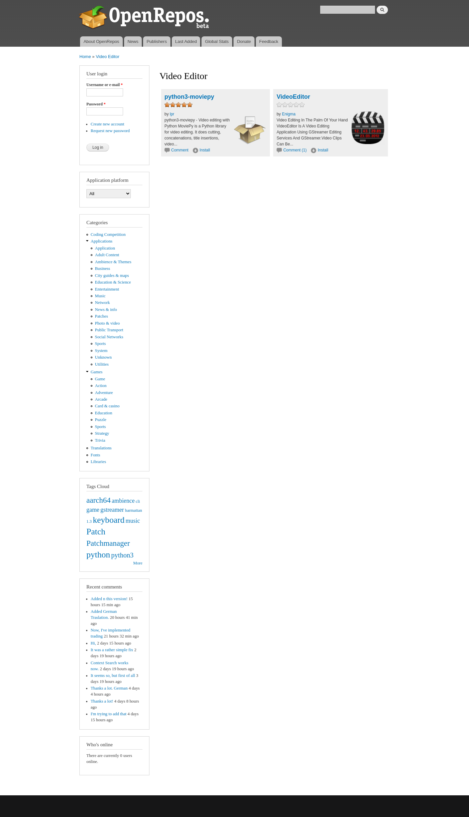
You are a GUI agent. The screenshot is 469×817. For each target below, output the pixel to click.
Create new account (107, 124)
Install (204, 150)
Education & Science (113, 282)
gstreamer (112, 509)
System (101, 350)
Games (97, 372)
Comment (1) (295, 150)
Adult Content (107, 255)
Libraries (98, 461)
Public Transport (109, 330)
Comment (180, 150)
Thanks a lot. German (109, 688)
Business (102, 268)
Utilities (102, 364)
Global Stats (217, 41)
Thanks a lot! (102, 701)
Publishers (156, 41)
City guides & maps (112, 275)
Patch (95, 531)
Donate (244, 41)
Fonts (95, 455)
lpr (172, 114)
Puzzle (100, 419)
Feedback (268, 41)
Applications (101, 241)
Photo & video (107, 323)
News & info (106, 309)
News (132, 41)
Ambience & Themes (113, 262)
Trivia (100, 440)
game (92, 509)
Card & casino (107, 406)
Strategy (102, 433)
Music (100, 296)
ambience (123, 500)
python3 (122, 555)
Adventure (104, 392)
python (98, 554)
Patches (101, 316)
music (133, 520)
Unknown (103, 357)
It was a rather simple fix (112, 650)
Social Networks (109, 337)
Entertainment (107, 289)
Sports (100, 343)
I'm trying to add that (108, 714)
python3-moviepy (189, 96)
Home (85, 56)
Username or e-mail (104, 84)
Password (96, 104)
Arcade (101, 399)
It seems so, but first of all (113, 675)
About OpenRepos (101, 41)
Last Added (186, 41)
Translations (101, 448)
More (137, 563)
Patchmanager (108, 543)
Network (102, 302)
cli (138, 501)
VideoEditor (293, 96)
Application (105, 248)
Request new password (110, 130)
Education (103, 413)
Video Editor (107, 56)
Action (101, 385)
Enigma (289, 114)
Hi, (93, 643)
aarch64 (98, 500)
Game (100, 379)
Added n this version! (109, 598)
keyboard (108, 520)
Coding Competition (108, 234)
